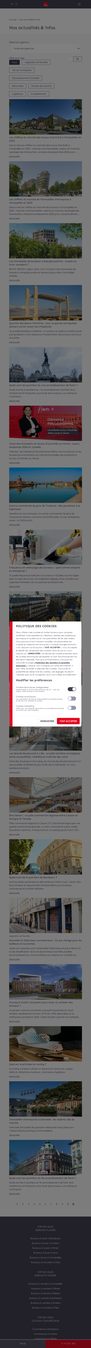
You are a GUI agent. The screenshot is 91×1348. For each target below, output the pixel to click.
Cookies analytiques (40, 698)
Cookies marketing (40, 708)
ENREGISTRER (47, 721)
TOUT (68, 721)
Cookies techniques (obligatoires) (40, 689)
